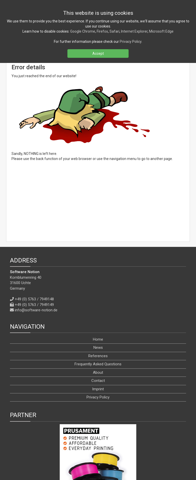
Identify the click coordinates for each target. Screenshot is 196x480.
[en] (102, 464)
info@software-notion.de (36, 250)
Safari (114, 31)
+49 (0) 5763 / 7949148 (34, 239)
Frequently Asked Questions (98, 304)
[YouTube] (103, 453)
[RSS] (68, 453)
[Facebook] (79, 453)
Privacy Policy (98, 337)
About (98, 312)
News (98, 288)
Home (98, 279)
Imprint (98, 329)
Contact (98, 320)
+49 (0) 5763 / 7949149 (34, 245)
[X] (90, 453)
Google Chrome (82, 31)
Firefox (102, 31)
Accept (98, 53)
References (98, 296)
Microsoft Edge (161, 31)
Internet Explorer (134, 31)
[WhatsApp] (127, 453)
